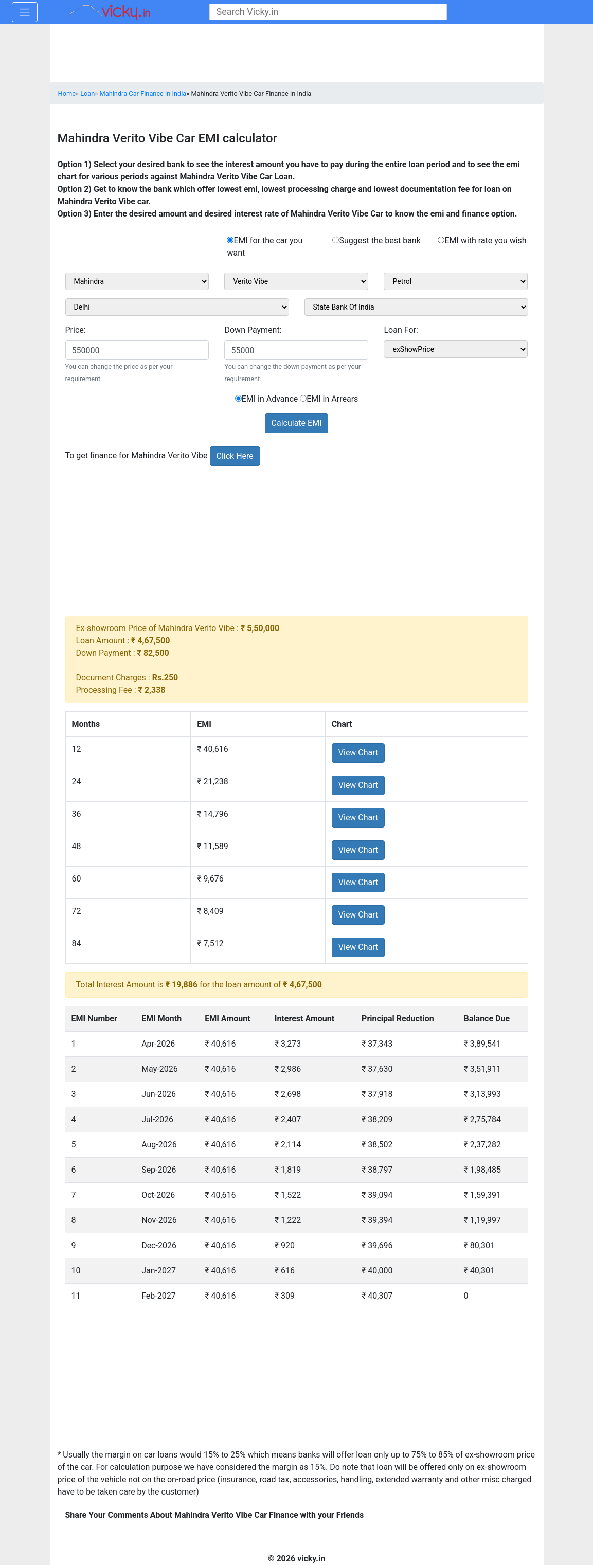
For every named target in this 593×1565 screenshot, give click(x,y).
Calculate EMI (297, 423)
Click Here (235, 456)
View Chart (358, 753)
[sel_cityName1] (177, 307)
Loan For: (401, 330)
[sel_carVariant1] (456, 281)
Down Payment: (252, 330)
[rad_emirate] (441, 240)
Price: (75, 330)
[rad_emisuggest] (335, 240)
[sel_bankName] (416, 307)
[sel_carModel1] (296, 281)
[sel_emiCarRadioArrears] (303, 398)
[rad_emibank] (230, 240)
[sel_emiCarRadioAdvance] (238, 398)
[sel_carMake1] (137, 281)
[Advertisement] (297, 543)
